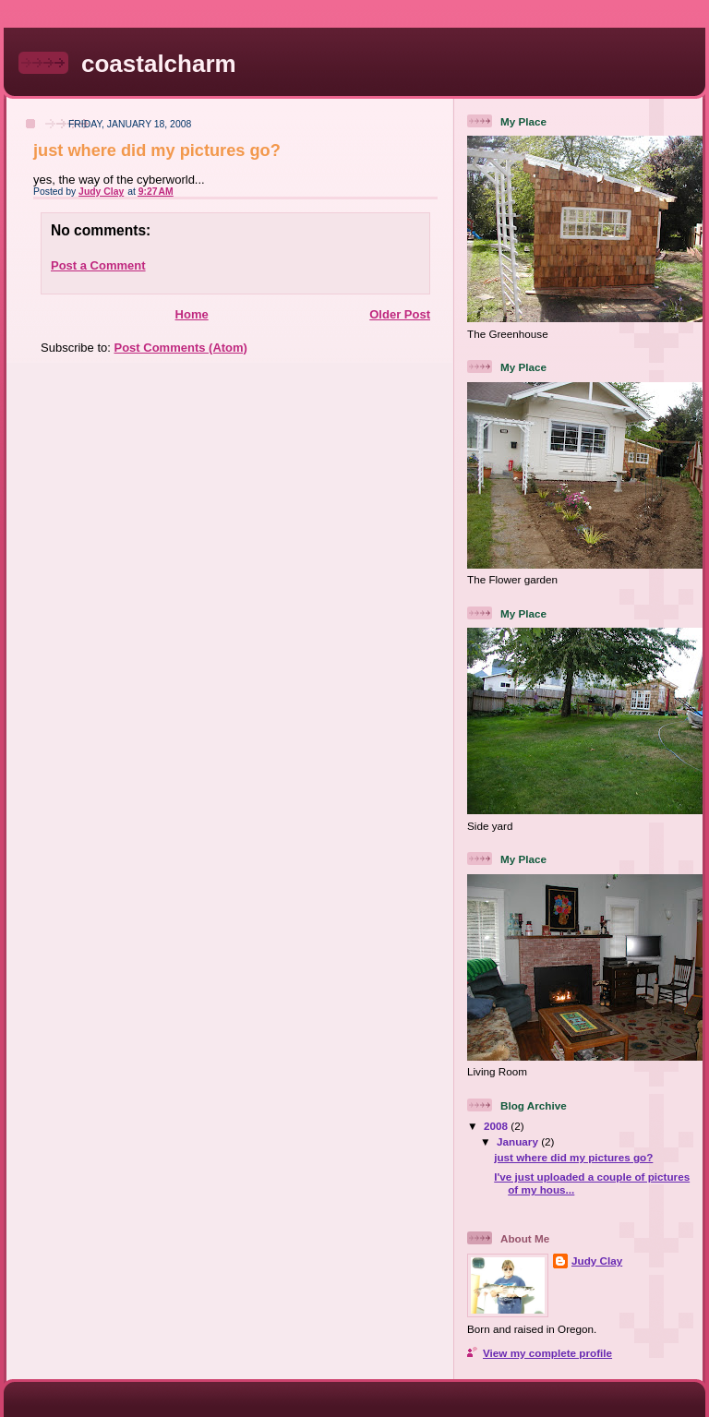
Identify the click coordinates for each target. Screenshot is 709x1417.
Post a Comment (98, 265)
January (519, 1141)
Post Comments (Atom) (180, 347)
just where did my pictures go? (573, 1157)
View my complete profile (547, 1353)
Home (192, 314)
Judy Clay (596, 1261)
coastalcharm (158, 64)
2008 (497, 1126)
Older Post (399, 314)
